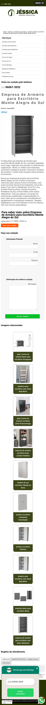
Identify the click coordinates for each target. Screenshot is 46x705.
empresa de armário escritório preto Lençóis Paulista (23, 453)
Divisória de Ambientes (9, 46)
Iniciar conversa (20, 692)
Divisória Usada (7, 53)
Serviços (6, 38)
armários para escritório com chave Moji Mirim (23, 388)
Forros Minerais (7, 65)
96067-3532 (7, 4)
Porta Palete (6, 73)
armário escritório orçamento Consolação (23, 517)
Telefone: (23, 263)
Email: (23, 254)
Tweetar (4, 112)
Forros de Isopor (7, 57)
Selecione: (6, 659)
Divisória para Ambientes (10, 49)
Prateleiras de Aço (8, 76)
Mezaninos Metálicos (9, 69)
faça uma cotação (10, 225)
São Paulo (6, 663)
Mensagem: (23, 296)
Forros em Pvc (6, 61)
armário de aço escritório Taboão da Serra (23, 485)
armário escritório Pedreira (23, 548)
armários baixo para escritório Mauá (23, 609)
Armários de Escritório (9, 42)
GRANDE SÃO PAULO (19, 659)
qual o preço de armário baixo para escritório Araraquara (23, 356)
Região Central (33, 659)
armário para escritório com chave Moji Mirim (23, 578)
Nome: (23, 246)
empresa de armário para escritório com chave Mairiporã (23, 640)
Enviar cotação (22, 316)
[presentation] (21, 272)
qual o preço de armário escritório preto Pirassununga (23, 420)
